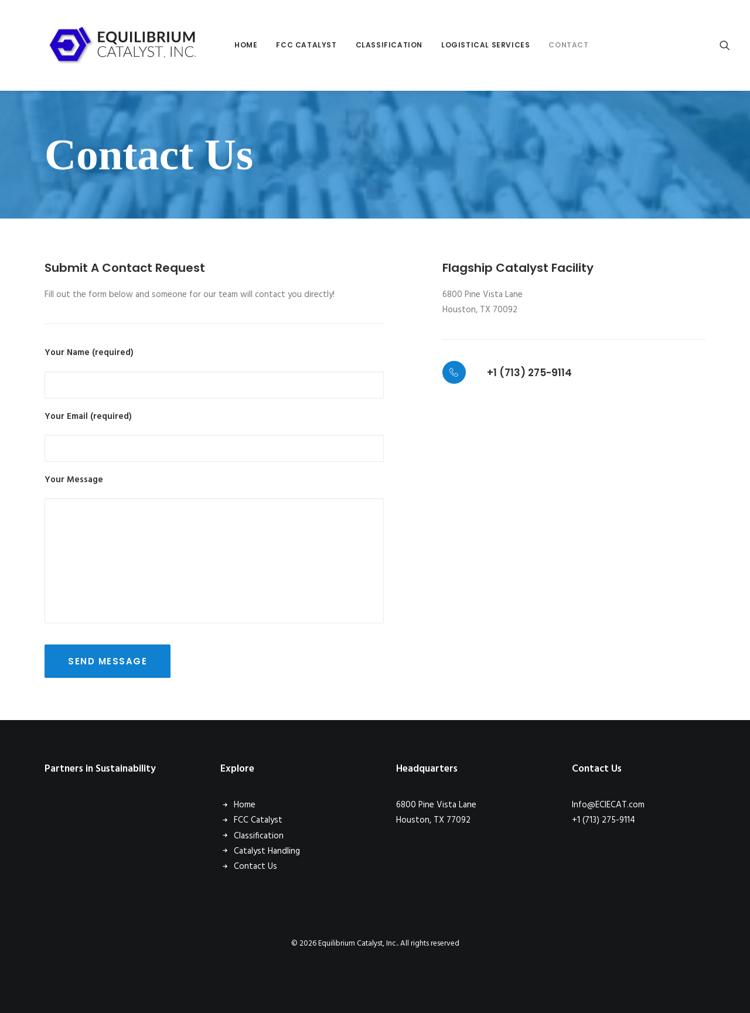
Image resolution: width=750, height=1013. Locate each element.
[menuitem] (215, 45)
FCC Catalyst (276, 45)
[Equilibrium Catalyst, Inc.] (108, 45)
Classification (358, 45)
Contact (538, 45)
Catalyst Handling (267, 851)
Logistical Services (455, 45)
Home (215, 45)
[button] (725, 45)
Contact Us (255, 866)
